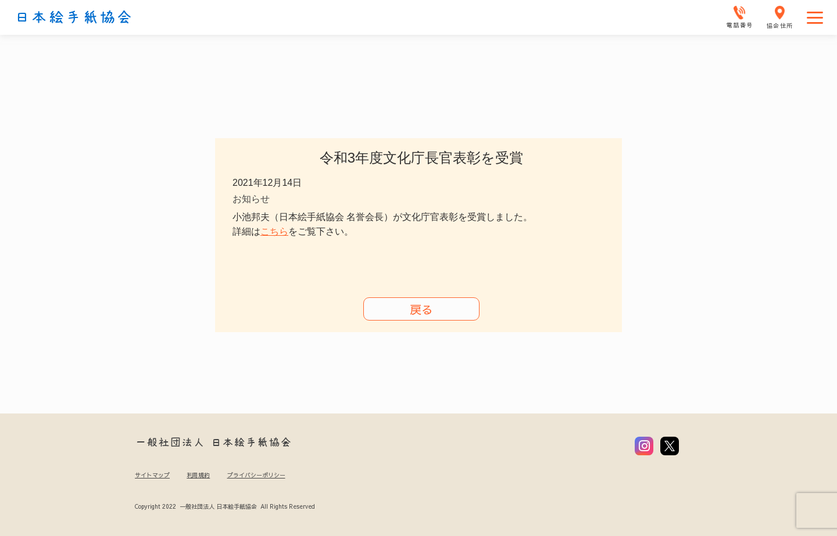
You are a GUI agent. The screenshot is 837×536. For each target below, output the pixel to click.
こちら (274, 231)
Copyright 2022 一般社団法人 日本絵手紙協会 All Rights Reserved (224, 506)
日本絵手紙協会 (74, 17)
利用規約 (198, 475)
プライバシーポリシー (256, 475)
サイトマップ (152, 475)
